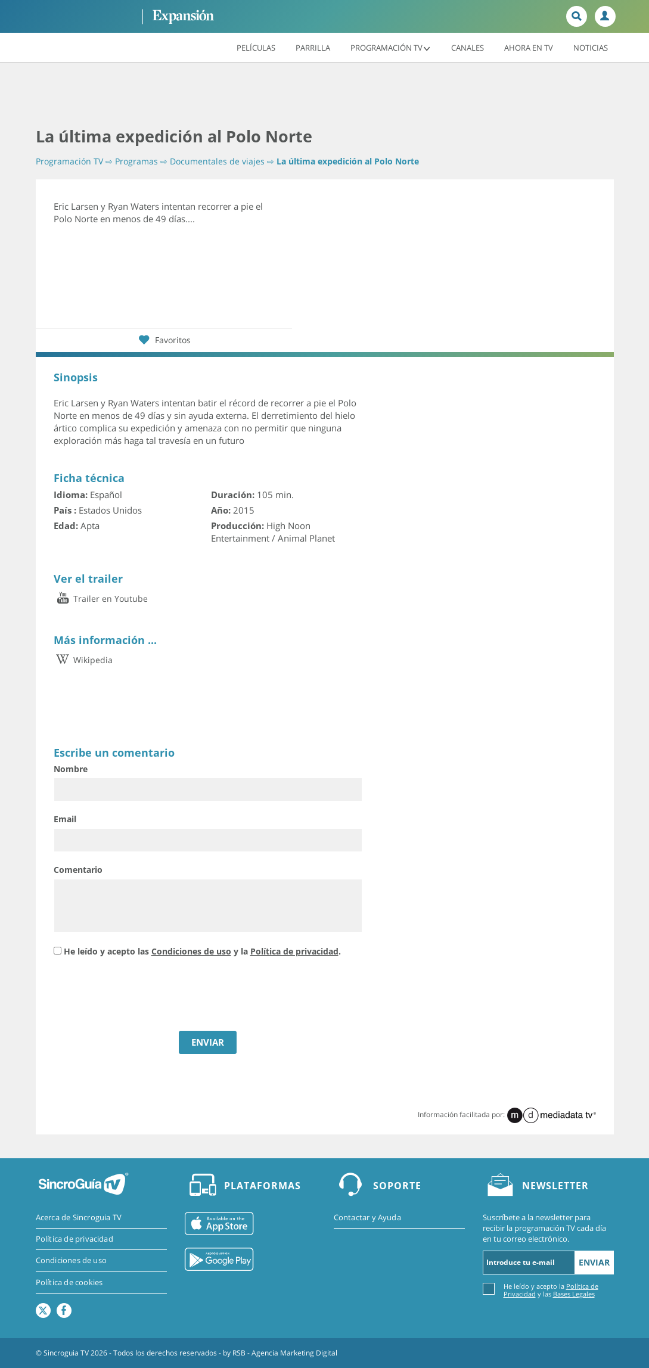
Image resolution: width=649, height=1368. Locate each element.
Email (65, 819)
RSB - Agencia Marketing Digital (284, 1353)
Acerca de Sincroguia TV (79, 1217)
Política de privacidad (294, 951)
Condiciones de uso (191, 951)
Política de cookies (69, 1282)
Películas (256, 47)
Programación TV (390, 47)
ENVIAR (207, 1042)
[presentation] (144, 995)
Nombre (71, 769)
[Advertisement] (325, 95)
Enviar (594, 1262)
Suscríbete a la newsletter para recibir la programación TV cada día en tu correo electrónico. (544, 1228)
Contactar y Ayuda (367, 1217)
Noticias (590, 47)
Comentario (78, 869)
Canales (467, 47)
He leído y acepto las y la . (202, 951)
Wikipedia (83, 660)
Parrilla (313, 47)
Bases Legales (574, 1293)
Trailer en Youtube (101, 598)
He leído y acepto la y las (551, 1290)
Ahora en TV (528, 47)
